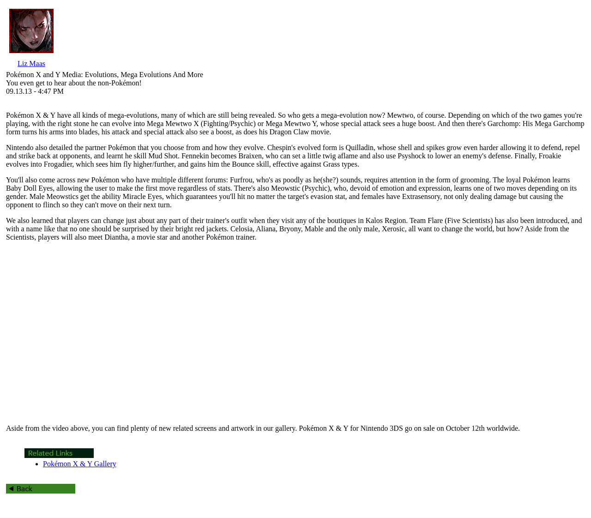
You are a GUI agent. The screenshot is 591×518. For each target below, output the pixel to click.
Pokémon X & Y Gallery (79, 464)
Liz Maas (31, 63)
